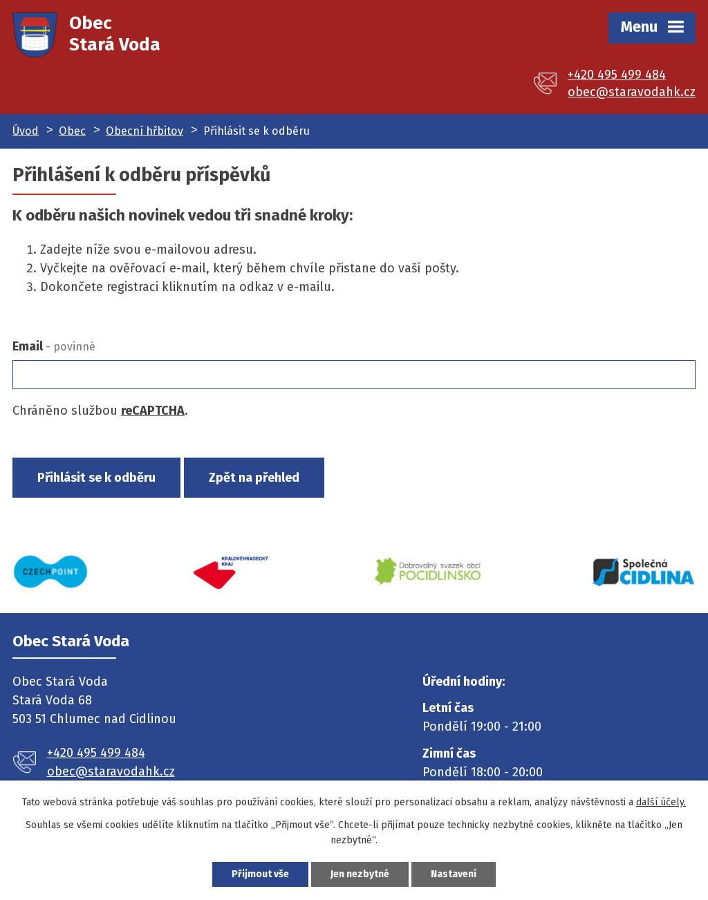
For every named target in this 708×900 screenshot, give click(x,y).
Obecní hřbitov (144, 131)
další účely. (661, 802)
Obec (72, 131)
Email (53, 346)
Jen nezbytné (359, 874)
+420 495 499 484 (617, 74)
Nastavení (453, 874)
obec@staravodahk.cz (632, 92)
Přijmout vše (260, 874)
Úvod (25, 131)
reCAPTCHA (153, 410)
